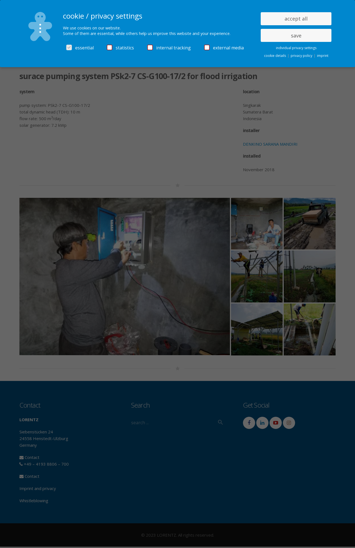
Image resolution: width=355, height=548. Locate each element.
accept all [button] (296, 18)
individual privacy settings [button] (296, 48)
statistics (120, 48)
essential (80, 48)
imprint (322, 55)
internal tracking (169, 48)
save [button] (296, 35)
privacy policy (302, 55)
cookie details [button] (275, 55)
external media (224, 48)
